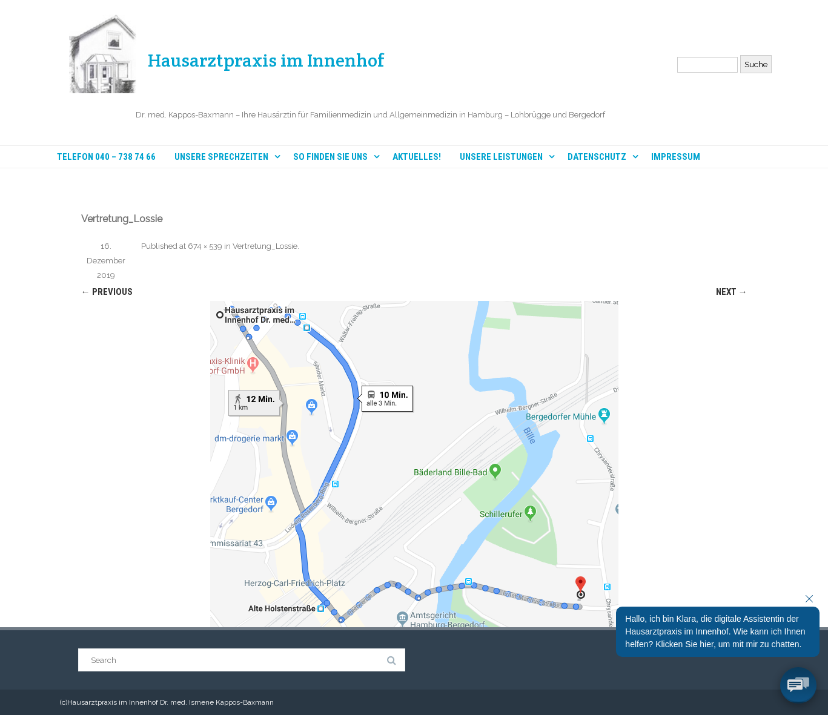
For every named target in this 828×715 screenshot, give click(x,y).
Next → (731, 291)
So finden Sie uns (330, 157)
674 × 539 (205, 246)
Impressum (675, 157)
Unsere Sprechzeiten (221, 157)
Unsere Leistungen (501, 157)
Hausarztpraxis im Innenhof (266, 60)
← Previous (107, 291)
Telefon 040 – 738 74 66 (106, 157)
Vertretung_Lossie (265, 246)
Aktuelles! (416, 157)
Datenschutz (597, 157)
